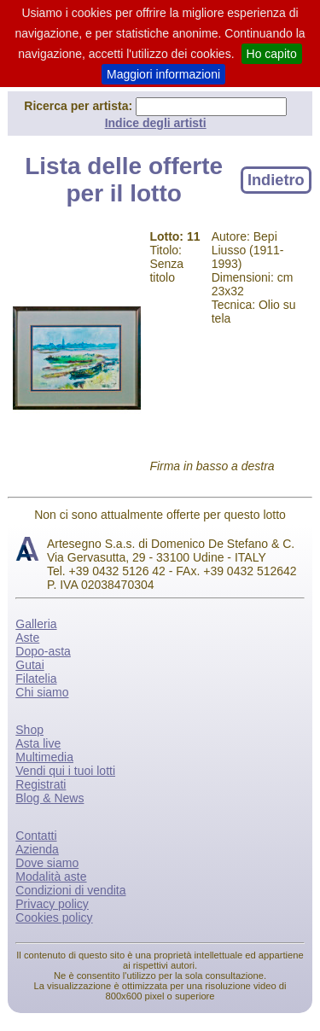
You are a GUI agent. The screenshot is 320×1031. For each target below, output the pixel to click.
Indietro (276, 179)
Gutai (29, 665)
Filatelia (35, 678)
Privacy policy (52, 904)
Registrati (40, 784)
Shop (29, 730)
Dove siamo (47, 863)
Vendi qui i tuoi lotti (65, 771)
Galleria (35, 624)
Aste (27, 637)
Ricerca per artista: (80, 106)
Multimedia (44, 757)
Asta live (38, 743)
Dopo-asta (43, 651)
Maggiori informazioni (163, 74)
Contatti (35, 835)
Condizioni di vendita (70, 890)
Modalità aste (50, 876)
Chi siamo (41, 692)
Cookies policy (53, 917)
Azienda (37, 849)
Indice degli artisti (156, 123)
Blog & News (49, 798)
